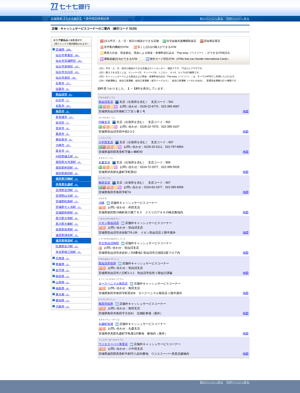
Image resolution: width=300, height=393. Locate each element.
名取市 (63, 105)
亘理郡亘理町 (67, 190)
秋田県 (63, 276)
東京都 (63, 294)
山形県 (63, 282)
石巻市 (63, 83)
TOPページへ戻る (238, 18)
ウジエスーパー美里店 (113, 344)
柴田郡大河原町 (69, 162)
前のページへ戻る (211, 18)
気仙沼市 (64, 94)
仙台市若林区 (68, 66)
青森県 (63, 264)
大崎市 (63, 145)
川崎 (101, 202)
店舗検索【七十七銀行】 (67, 18)
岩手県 (63, 270)
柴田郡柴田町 (67, 173)
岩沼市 (63, 122)
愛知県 (63, 300)
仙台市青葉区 (68, 55)
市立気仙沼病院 (109, 243)
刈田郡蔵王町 (67, 156)
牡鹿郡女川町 (67, 246)
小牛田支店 (106, 142)
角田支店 (104, 182)
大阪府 (63, 306)
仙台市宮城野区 (69, 60)
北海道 (63, 258)
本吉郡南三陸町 (69, 252)
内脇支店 (104, 122)
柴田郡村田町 (67, 167)
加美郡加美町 (67, 229)
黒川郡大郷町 (67, 223)
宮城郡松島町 (67, 201)
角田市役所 (106, 303)
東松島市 (64, 139)
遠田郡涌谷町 (67, 235)
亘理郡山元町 (67, 195)
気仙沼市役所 (107, 263)
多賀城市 (65, 117)
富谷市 (63, 150)
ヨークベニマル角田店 (113, 283)
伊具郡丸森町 (67, 184)
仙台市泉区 (66, 77)
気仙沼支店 (106, 101)
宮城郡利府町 (67, 212)
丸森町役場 (106, 324)
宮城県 (64, 49)
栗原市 (63, 134)
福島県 (63, 288)
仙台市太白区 (68, 72)
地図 (246, 111)
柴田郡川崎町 (67, 178)
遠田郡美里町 (67, 240)
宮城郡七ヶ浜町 (69, 207)
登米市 (63, 128)
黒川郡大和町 (67, 218)
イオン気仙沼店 (109, 223)
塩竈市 (63, 89)
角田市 (63, 111)
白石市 (63, 100)
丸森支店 (104, 162)
